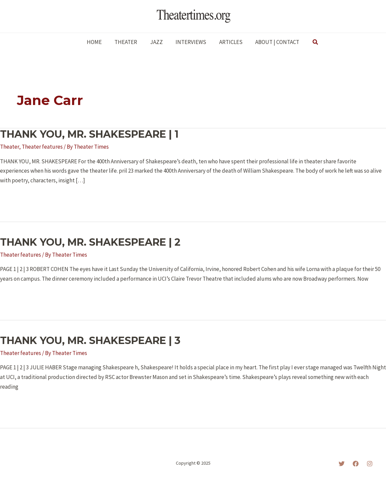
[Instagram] (370, 464)
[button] (311, 42)
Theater (9, 146)
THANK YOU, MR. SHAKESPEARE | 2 (90, 242)
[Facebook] (356, 464)
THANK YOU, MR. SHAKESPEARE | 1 (89, 134)
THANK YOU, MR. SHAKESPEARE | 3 (90, 340)
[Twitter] (342, 464)
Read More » (21, 198)
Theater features (42, 146)
